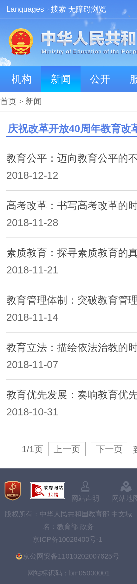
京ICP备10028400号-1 (67, 539)
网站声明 (85, 498)
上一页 (67, 449)
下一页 (109, 449)
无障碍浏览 (87, 9)
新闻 (61, 79)
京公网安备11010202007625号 (71, 556)
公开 (100, 79)
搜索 (58, 9)
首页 (8, 101)
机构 (21, 79)
